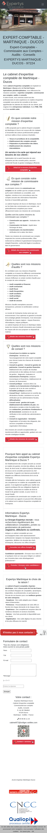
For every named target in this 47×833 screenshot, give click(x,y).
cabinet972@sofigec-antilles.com (23, 723)
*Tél (6, 655)
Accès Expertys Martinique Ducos (23, 780)
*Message (6, 676)
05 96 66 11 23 (24, 719)
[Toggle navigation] (42, 4)
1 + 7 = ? (6, 680)
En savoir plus (25, 831)
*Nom (7, 650)
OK (33, 831)
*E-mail (6, 660)
